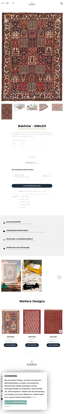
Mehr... (34, 397)
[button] (32, 223)
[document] (24, 391)
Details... (28, 177)
